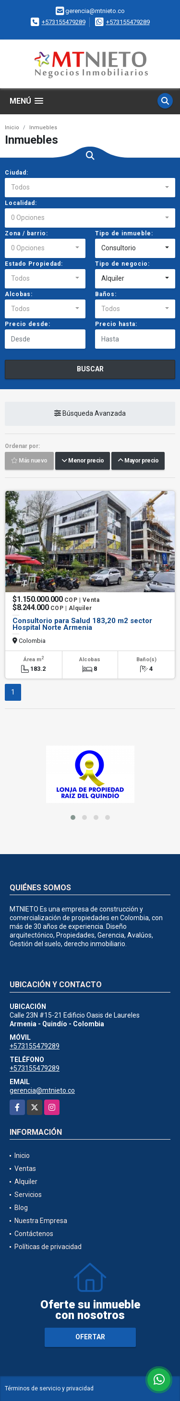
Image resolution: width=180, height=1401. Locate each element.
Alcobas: (19, 294)
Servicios (28, 1194)
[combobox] (90, 187)
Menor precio (82, 461)
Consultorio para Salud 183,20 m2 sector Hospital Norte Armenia (82, 624)
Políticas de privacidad (48, 1247)
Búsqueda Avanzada (90, 414)
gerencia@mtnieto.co (42, 1090)
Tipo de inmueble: (124, 233)
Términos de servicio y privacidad (49, 1388)
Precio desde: (27, 324)
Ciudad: (16, 172)
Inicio (12, 127)
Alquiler (25, 1181)
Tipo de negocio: (122, 263)
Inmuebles (43, 127)
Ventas (25, 1168)
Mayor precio (138, 461)
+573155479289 (63, 22)
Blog (21, 1207)
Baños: (106, 294)
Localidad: (21, 203)
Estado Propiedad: (34, 263)
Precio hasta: (116, 324)
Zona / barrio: (26, 233)
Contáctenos (33, 1234)
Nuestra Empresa (40, 1220)
